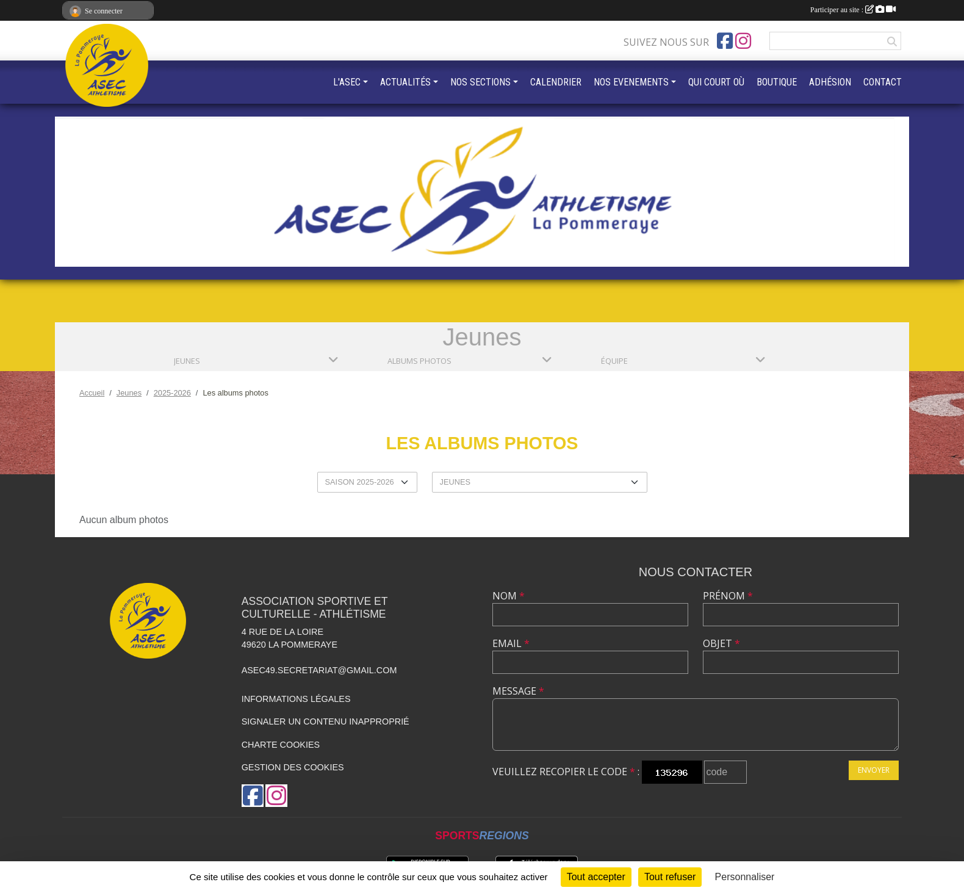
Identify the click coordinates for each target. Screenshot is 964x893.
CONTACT (882, 82)
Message (518, 691)
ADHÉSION (830, 82)
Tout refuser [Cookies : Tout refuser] (670, 877)
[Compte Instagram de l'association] (743, 41)
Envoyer (874, 770)
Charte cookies (281, 745)
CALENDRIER (555, 82)
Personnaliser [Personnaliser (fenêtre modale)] (745, 877)
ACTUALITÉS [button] (405, 82)
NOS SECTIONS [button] (480, 82)
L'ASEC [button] (347, 82)
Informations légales (296, 699)
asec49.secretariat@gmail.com (319, 670)
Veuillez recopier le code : (565, 771)
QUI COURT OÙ (716, 82)
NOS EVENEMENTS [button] (631, 82)
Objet (721, 643)
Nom (508, 595)
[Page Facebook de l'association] (725, 41)
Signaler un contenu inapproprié (325, 721)
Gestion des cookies (293, 767)
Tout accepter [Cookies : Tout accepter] (596, 877)
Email (511, 643)
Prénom (728, 595)
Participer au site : (853, 9)
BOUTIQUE (777, 82)
